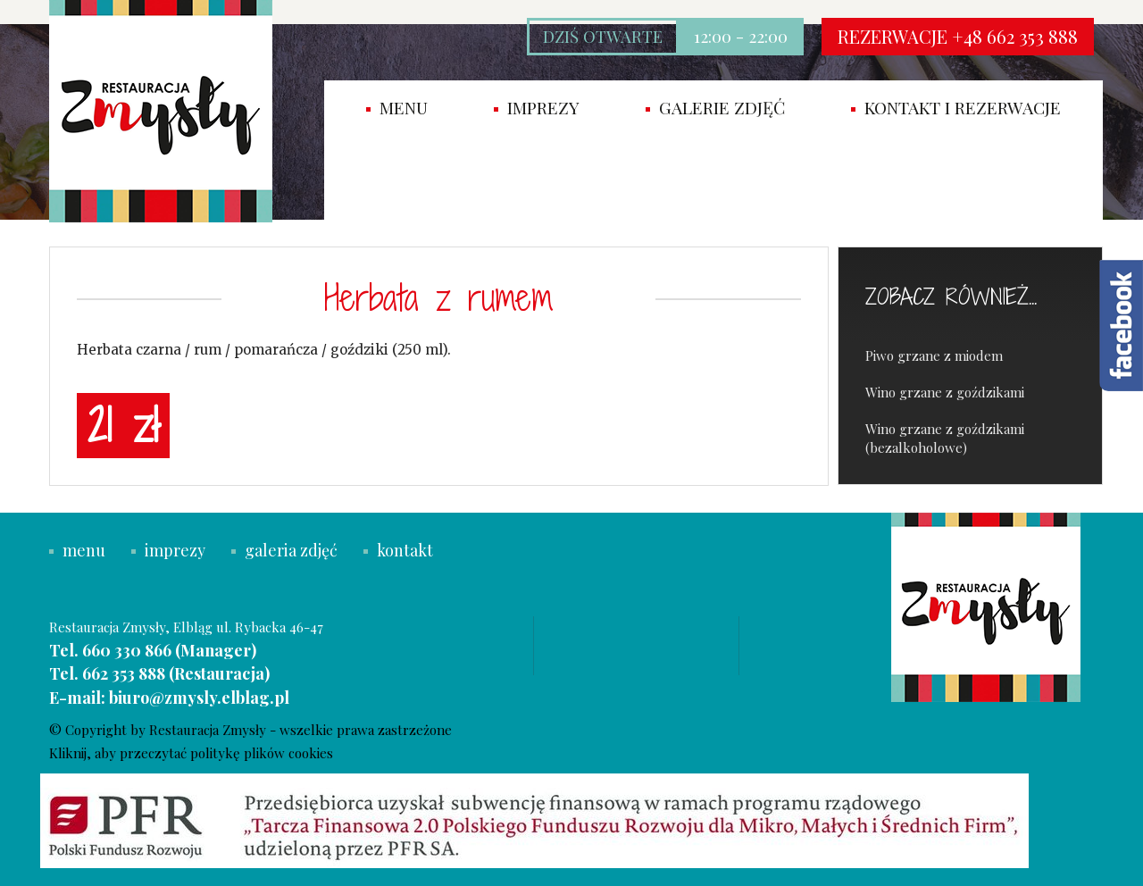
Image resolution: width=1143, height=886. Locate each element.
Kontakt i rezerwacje (956, 107)
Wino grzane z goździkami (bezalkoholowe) (944, 438)
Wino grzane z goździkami (944, 392)
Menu (397, 107)
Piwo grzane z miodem (934, 355)
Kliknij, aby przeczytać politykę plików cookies (191, 753)
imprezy (537, 107)
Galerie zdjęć (715, 107)
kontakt (398, 550)
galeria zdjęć (284, 550)
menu (77, 550)
